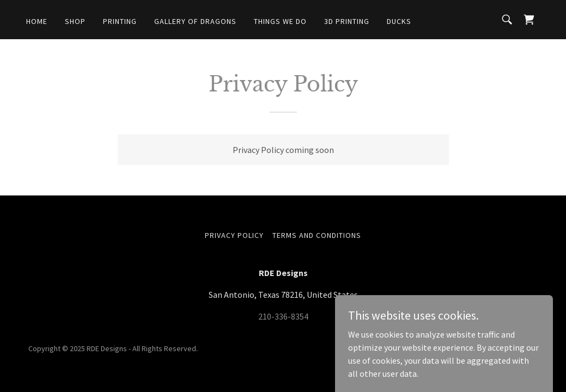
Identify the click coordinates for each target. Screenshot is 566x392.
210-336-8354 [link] (283, 316)
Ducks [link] (399, 21)
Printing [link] (120, 21)
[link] (529, 19)
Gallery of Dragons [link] (195, 21)
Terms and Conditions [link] (316, 235)
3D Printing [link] (346, 21)
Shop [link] (75, 21)
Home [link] (36, 21)
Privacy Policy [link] (234, 235)
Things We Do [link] (280, 21)
